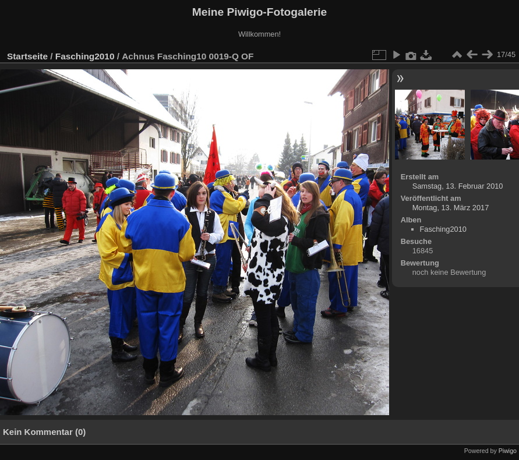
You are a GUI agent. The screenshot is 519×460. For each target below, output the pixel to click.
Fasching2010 (85, 56)
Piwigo (508, 450)
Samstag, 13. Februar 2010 (457, 186)
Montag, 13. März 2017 (450, 207)
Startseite (27, 56)
